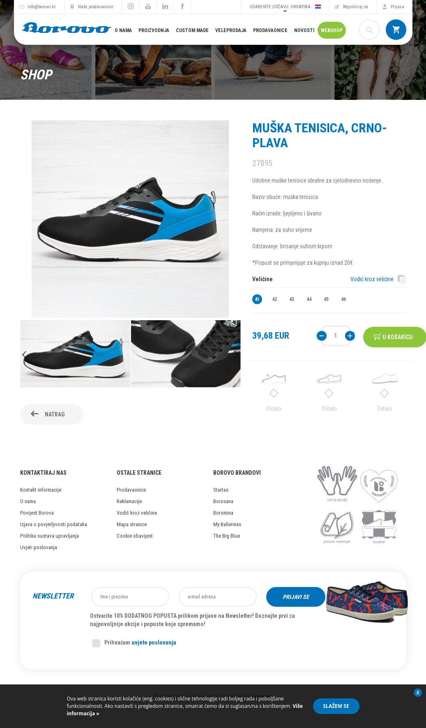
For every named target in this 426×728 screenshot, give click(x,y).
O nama (123, 30)
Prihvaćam (134, 643)
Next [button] (237, 355)
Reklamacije (129, 501)
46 (343, 299)
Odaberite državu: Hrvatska (285, 6)
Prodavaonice (270, 30)
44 (308, 299)
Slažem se (336, 706)
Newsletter (53, 596)
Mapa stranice (132, 524)
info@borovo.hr (42, 6)
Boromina (223, 513)
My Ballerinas (227, 524)
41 (257, 299)
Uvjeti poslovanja (38, 547)
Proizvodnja (153, 30)
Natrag (55, 414)
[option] (75, 355)
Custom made (192, 30)
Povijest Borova (37, 513)
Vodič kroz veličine (372, 279)
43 (291, 299)
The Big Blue (226, 536)
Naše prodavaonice (95, 6)
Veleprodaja (230, 30)
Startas (220, 490)
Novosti (304, 30)
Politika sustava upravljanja (49, 536)
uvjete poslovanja (153, 642)
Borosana (223, 501)
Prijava (397, 6)
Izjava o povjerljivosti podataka (53, 524)
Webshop (332, 30)
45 (326, 299)
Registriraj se (355, 6)
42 (274, 299)
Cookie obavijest (135, 536)
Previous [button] (24, 355)
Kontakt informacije (40, 490)
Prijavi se (296, 597)
